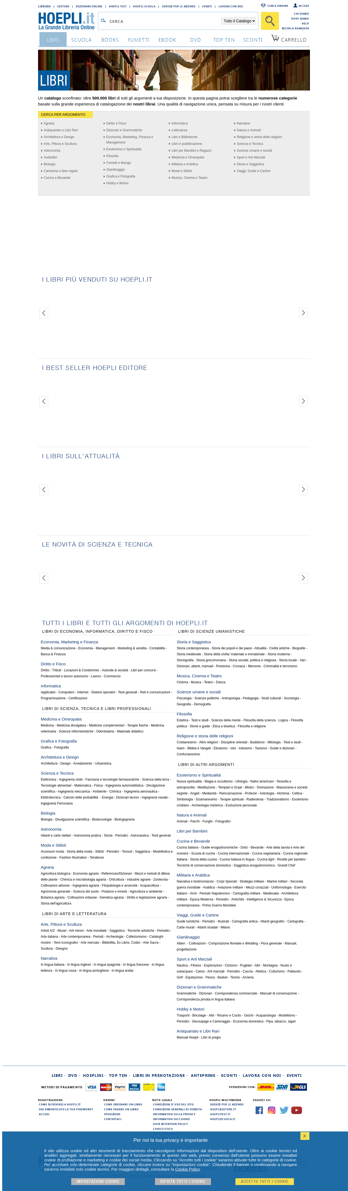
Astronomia (52, 150)
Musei (62, 931)
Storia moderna (279, 654)
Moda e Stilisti (182, 171)
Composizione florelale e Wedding (233, 943)
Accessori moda (52, 851)
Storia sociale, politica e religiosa (252, 660)
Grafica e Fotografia (120, 176)
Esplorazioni (213, 965)
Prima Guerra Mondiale (219, 905)
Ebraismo (221, 748)
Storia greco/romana (211, 660)
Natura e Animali (249, 130)
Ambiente (100, 791)
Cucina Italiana (187, 847)
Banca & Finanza (53, 654)
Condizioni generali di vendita (177, 1109)
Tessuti (127, 851)
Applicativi (48, 692)
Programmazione (53, 698)
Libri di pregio (211, 1037)
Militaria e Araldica (185, 164)
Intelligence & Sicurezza (264, 899)
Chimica (115, 791)
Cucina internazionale (233, 853)
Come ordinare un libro (123, 1104)
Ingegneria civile (71, 779)
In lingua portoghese (94, 970)
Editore (63, 6)
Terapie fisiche (137, 725)
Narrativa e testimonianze (195, 881)
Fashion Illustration (73, 857)
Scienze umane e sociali (254, 150)
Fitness (196, 965)
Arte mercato (90, 942)
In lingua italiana (52, 964)
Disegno (62, 948)
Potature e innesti (114, 891)
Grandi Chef (286, 865)
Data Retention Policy (170, 1123)
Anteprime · (204, 1075)
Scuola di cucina (203, 853)
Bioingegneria (125, 819)
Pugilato (246, 965)
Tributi (56, 670)
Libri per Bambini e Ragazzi (192, 150)
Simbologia (185, 799)
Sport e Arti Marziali (251, 157)
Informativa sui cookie (171, 1119)
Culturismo (277, 971)
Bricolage (199, 1015)
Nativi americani (262, 781)
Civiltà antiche (279, 648)
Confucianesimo (188, 754)
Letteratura (179, 130)
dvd (195, 39)
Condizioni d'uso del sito (173, 1104)
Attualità (260, 648)
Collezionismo (136, 937)
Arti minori (76, 931)
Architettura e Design (59, 137)
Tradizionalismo (277, 799)
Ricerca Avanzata (295, 28)
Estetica (182, 720)
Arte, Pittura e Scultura (60, 144)
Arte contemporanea (75, 937)
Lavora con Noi (231, 6)
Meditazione (206, 787)
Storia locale (288, 660)
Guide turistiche (188, 921)
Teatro (208, 682)
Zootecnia (160, 879)
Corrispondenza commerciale (236, 993)
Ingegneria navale (155, 797)
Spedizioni (112, 1114)
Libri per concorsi (143, 670)
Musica (196, 682)
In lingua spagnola (107, 964)
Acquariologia (266, 1015)
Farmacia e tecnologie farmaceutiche (112, 779)
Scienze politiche (206, 698)
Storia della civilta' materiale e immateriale (234, 654)
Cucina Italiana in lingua (237, 859)
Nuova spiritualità (189, 781)
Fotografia (61, 747)
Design (65, 763)
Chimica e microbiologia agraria (83, 879)
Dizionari (205, 993)
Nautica (182, 965)
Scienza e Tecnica (250, 144)
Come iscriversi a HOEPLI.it (60, 1104)
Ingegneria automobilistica (124, 785)
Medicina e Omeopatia (188, 157)
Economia (85, 648)
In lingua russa (65, 970)
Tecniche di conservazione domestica (204, 865)
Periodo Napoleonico (215, 893)
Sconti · (230, 1075)
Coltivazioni (197, 943)
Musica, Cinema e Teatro (190, 178)
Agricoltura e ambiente (146, 891)
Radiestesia (255, 799)
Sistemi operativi (103, 692)
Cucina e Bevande (57, 178)
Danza (221, 682)
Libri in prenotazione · (160, 1075)
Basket (222, 977)
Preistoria (223, 666)
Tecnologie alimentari (56, 785)
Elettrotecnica (51, 797)
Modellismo (287, 1015)
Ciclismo (231, 965)
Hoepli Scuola (144, 6)
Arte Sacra (151, 942)
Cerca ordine (278, 5)
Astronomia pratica (87, 835)
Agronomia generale (55, 891)
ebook (167, 39)
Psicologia (184, 698)
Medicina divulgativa (71, 725)
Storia (108, 835)
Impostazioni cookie (98, 1182)
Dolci (244, 847)
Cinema (182, 682)
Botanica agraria (52, 897)
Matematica (82, 785)
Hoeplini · (94, 1075)
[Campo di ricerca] (165, 21)
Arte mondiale (96, 931)
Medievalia (271, 893)
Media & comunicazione (58, 648)
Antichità (237, 899)
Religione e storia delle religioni (259, 137)
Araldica (209, 887)
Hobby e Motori (117, 183)
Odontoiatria (105, 731)
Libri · (59, 1075)
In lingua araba (122, 970)
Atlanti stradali (207, 927)
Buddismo (257, 742)
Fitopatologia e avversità (119, 885)
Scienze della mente (226, 720)
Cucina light (265, 859)
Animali (182, 821)
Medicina (47, 725)
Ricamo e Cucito (229, 1015)
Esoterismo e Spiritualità (123, 149)
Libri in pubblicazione (187, 144)
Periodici (121, 835)
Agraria (49, 123)
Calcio (199, 971)
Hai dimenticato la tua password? (66, 1109)
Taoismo (261, 748)
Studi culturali (271, 698)
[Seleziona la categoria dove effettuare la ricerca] (239, 21)
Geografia (184, 704)
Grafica (46, 747)
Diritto (45, 670)
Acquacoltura (149, 885)
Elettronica (48, 779)
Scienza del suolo (86, 891)
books (110, 39)
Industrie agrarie (139, 879)
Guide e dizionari (282, 748)
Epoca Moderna (201, 899)
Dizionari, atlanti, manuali (195, 666)
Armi (193, 893)
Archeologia (114, 937)
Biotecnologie (102, 819)
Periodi (98, 937)
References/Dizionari (116, 873)
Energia (107, 797)
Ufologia (241, 781)
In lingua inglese (79, 964)
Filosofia (112, 156)
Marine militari (277, 881)
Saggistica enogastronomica (254, 865)
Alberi (181, 943)
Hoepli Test (118, 6)
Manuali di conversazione (278, 993)
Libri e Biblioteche (184, 137)
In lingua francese (136, 964)
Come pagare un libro (121, 1109)
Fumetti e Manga (118, 163)
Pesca (210, 977)
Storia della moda (79, 851)
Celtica (297, 793)
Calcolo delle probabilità (81, 797)
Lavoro (96, 676)
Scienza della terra (155, 779)
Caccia (248, 971)
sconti (253, 39)
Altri (257, 965)
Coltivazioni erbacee (82, 897)
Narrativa (243, 123)
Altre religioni (208, 742)
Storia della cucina (203, 859)
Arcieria (248, 977)
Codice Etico (163, 1128)
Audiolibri (50, 157)
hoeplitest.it (220, 1114)
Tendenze (97, 857)
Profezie (251, 793)
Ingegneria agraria (86, 885)
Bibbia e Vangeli (199, 748)
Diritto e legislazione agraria (147, 897)
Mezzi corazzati (257, 887)
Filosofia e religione (252, 726)
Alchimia (283, 793)
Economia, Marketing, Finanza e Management (129, 139)
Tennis (235, 977)
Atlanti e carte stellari (56, 835)
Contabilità (157, 648)
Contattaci (113, 1119)
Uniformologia (281, 887)
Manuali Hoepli (187, 1037)
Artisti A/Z (48, 931)
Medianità (209, 793)
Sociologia (291, 698)
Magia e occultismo (219, 781)
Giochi (248, 1015)
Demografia (202, 704)
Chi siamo (301, 13)
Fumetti (139, 39)
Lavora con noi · (263, 1075)
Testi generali (127, 692)
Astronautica (139, 835)
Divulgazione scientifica (72, 819)
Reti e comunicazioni (155, 692)
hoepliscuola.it (222, 1119)
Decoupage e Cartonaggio (211, 1021)
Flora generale (271, 943)
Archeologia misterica (207, 805)
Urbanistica (103, 763)
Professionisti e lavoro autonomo (64, 676)
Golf (180, 977)
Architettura (49, 763)
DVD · (74, 1075)
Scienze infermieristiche (76, 731)
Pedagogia (251, 698)
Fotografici (223, 821)
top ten (224, 39)
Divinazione (265, 787)
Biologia (49, 164)
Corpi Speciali (227, 881)
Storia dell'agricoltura (56, 903)
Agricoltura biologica (55, 873)
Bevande (257, 847)
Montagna (270, 965)
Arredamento (82, 763)
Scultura (47, 948)
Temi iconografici (66, 942)
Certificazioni (78, 698)
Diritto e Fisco (116, 123)
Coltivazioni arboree (55, 885)
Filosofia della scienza (259, 720)
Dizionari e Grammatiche (124, 130)
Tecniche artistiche (141, 931)
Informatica (180, 123)
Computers (66, 692)
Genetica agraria (112, 897)
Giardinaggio (115, 170)
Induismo (245, 748)
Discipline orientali (234, 742)
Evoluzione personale (241, 805)
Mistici (249, 787)
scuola (81, 39)
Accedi (304, 5)
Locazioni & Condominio (81, 670)
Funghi (208, 821)
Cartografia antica (245, 921)
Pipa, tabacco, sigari (281, 1021)
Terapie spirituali (232, 799)
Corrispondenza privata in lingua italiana (206, 999)
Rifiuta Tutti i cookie (183, 1182)
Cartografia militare (246, 893)
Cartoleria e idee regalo (61, 171)
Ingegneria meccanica (74, 791)
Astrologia (267, 793)
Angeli (194, 793)
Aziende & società (115, 670)
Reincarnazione (230, 793)
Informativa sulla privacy (174, 1114)
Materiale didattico (130, 731)
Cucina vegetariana (266, 853)
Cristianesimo (187, 742)
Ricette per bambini (291, 859)
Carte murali (185, 927)
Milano (225, 927)
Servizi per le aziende (179, 6)
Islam (181, 748)
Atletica (261, 971)
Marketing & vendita (132, 648)
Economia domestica (248, 1021)
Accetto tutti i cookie (264, 1182)
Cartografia (295, 921)
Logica (283, 720)
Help (305, 23)
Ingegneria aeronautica (140, 791)
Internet (82, 692)
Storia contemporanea (193, 648)
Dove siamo (300, 18)
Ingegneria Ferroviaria (57, 803)
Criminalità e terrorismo (280, 666)
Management (105, 648)
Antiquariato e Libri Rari (61, 130)
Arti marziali (216, 971)
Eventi (207, 6)
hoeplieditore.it (223, 1109)
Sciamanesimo (206, 799)
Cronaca (239, 666)
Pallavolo (294, 971)
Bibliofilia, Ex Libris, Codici (121, 942)
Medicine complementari (106, 725)
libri (53, 39)
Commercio (112, 676)
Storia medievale (189, 654)
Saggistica (142, 851)
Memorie (254, 666)
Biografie (299, 648)
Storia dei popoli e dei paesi (232, 648)
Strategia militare (252, 881)
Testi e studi (199, 720)
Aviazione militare (230, 887)
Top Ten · (119, 1075)
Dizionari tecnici (127, 797)
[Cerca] (270, 21)
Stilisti (99, 851)
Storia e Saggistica (250, 164)
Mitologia (274, 742)
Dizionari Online (89, 6)
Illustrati (223, 921)
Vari (302, 660)
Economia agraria (86, 873)
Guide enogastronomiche (219, 847)
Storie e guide (200, 726)
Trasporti (183, 1015)
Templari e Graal (230, 787)
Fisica (98, 785)
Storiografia (185, 660)
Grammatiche (186, 993)
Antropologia (231, 698)
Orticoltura (116, 879)
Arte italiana (49, 937)
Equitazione (194, 977)
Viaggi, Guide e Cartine (254, 171)
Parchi (195, 821)
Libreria (44, 6)
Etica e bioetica (224, 726)
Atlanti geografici (272, 921)
